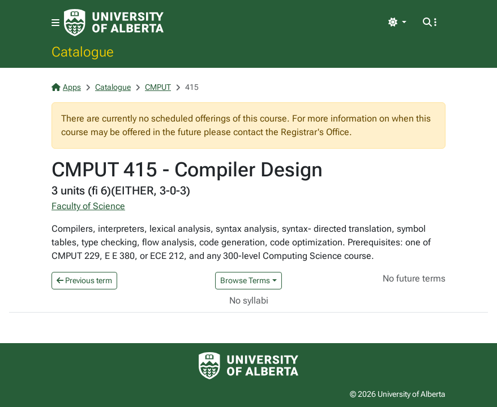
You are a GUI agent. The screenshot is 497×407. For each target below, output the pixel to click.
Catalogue (83, 51)
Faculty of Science (88, 206)
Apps (66, 87)
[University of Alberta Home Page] (113, 22)
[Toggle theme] (397, 22)
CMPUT (158, 87)
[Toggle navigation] (55, 23)
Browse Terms (245, 280)
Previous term (84, 280)
